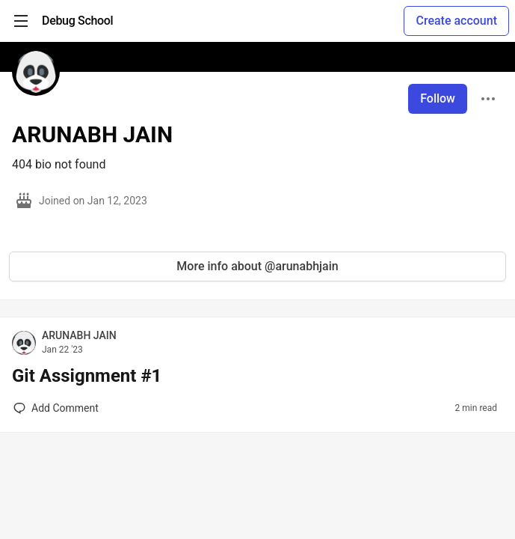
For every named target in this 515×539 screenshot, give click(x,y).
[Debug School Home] (77, 21)
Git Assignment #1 (86, 375)
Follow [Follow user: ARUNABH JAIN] (437, 98)
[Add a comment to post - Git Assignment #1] (56, 408)
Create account (456, 20)
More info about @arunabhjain (257, 266)
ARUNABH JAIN (79, 335)
